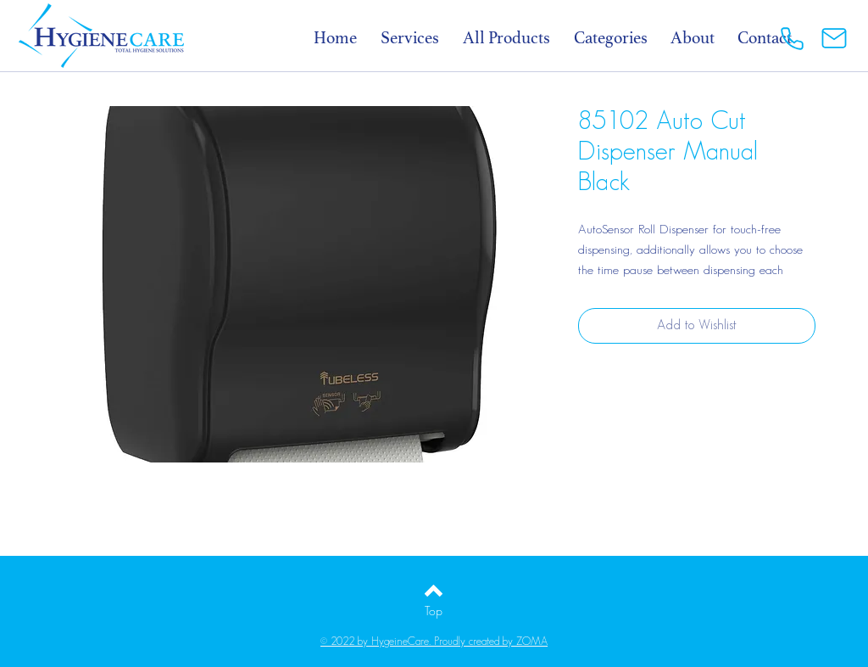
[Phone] (792, 38)
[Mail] (834, 38)
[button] (619, 38)
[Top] (434, 611)
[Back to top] (433, 590)
